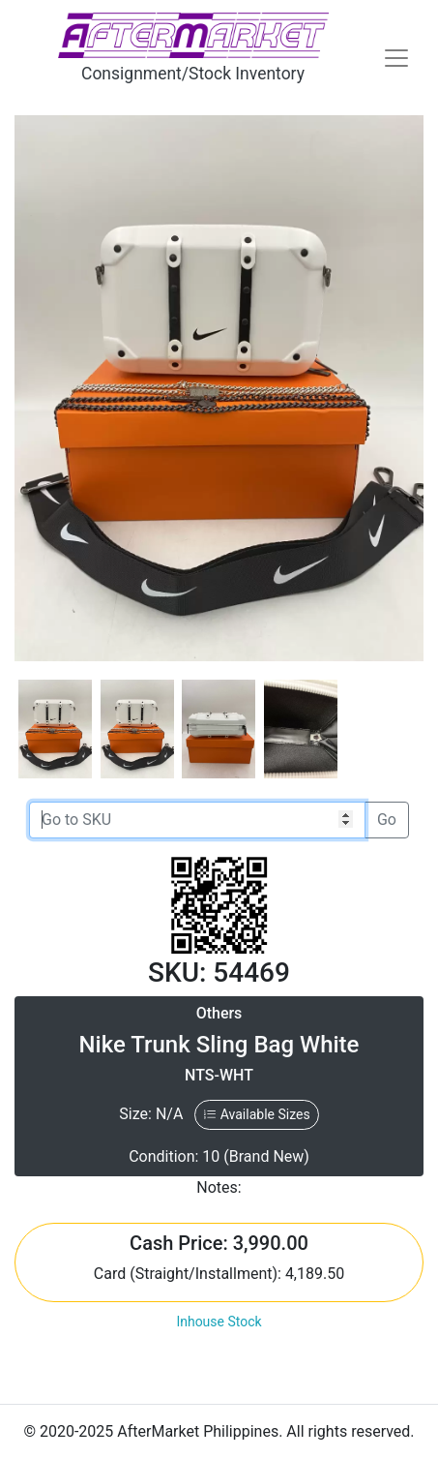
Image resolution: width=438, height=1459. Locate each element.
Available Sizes (256, 1114)
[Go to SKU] (197, 820)
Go (386, 819)
